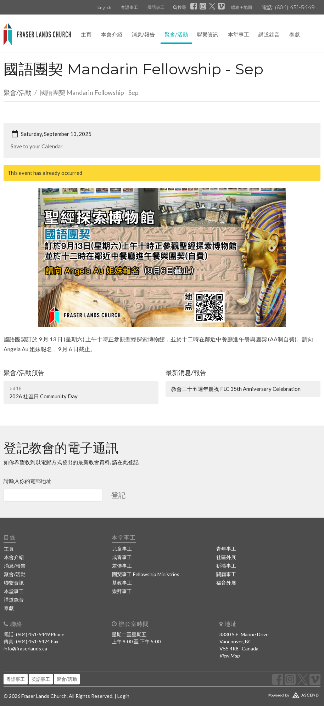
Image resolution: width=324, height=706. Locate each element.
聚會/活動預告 (24, 372)
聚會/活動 (176, 34)
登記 (118, 495)
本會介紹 (111, 34)
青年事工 (226, 549)
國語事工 (155, 7)
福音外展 (226, 583)
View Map (229, 656)
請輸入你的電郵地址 (27, 481)
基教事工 (122, 583)
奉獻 (294, 34)
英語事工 (41, 679)
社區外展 (226, 557)
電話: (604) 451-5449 (288, 7)
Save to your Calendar (37, 146)
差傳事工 (122, 566)
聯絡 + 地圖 (241, 7)
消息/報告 (143, 34)
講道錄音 (269, 34)
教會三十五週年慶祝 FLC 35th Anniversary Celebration (236, 389)
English (104, 7)
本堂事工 (238, 34)
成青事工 (122, 557)
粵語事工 (129, 7)
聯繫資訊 (207, 34)
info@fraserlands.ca (25, 648)
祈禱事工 (226, 566)
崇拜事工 (122, 591)
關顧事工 (226, 574)
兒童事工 (122, 549)
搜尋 (179, 7)
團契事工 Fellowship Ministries (145, 574)
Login (123, 696)
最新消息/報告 (186, 372)
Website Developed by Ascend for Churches (269, 694)
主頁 (86, 34)
